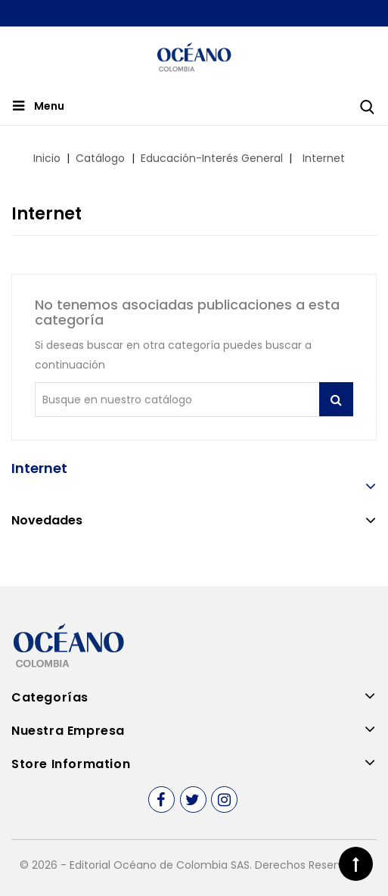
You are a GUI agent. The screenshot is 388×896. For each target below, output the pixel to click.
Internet (39, 468)
